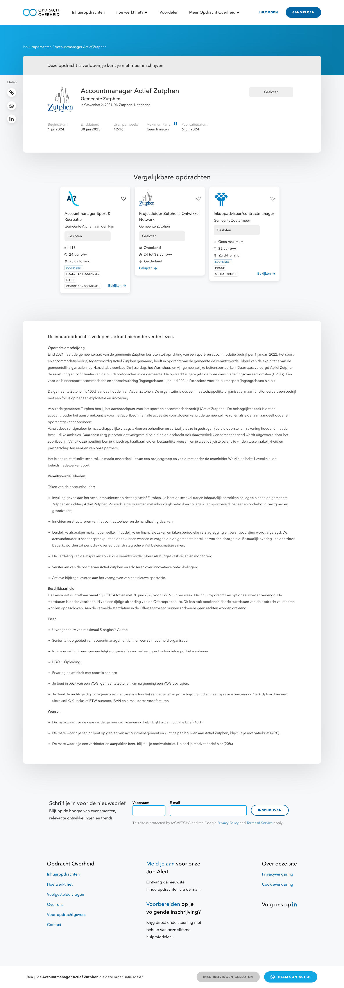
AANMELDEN (303, 12)
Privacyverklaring (277, 874)
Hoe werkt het (60, 884)
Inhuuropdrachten (88, 12)
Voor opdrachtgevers (66, 914)
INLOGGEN (268, 12)
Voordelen (168, 12)
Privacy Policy (228, 823)
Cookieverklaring (277, 884)
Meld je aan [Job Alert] (160, 863)
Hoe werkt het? (132, 12)
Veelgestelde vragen (65, 894)
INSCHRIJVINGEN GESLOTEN (228, 977)
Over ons (55, 904)
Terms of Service (260, 823)
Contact (54, 924)
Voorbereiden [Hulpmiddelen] (163, 904)
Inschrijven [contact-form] (270, 810)
